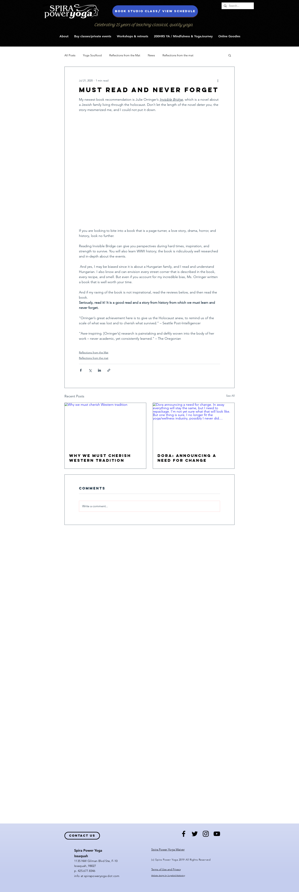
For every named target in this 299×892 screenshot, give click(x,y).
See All (230, 395)
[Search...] (237, 5)
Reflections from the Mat (124, 55)
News (151, 55)
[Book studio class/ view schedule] (155, 11)
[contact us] (82, 835)
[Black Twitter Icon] (195, 834)
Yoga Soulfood (92, 55)
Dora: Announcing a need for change (187, 458)
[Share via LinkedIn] (99, 370)
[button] (64, 36)
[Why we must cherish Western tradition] (105, 426)
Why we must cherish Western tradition (100, 458)
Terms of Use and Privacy (166, 869)
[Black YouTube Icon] (217, 834)
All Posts (69, 55)
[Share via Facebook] (81, 370)
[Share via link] (109, 370)
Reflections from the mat (177, 55)
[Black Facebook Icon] (184, 834)
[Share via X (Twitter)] (90, 370)
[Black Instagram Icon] (206, 834)
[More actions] (217, 80)
